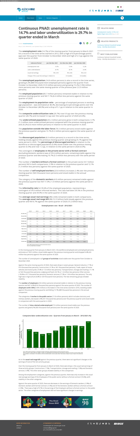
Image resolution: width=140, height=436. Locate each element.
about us (19, 425)
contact (18, 428)
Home (20, 18)
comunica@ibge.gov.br (50, 428)
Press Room (30, 18)
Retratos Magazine (52, 18)
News (40, 18)
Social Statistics (28, 43)
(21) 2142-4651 (57, 430)
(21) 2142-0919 (47, 430)
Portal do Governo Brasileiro (9, 1)
